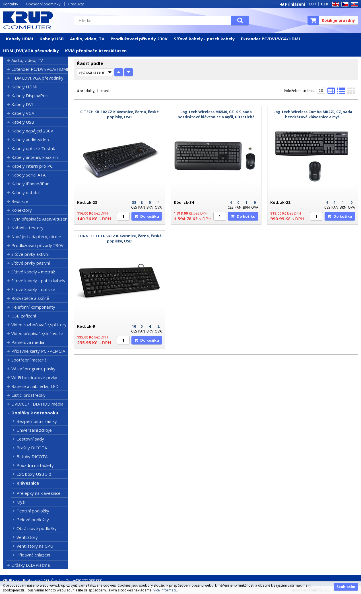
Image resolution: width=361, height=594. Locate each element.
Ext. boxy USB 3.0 (33, 474)
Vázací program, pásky (33, 368)
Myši (20, 502)
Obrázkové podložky (36, 528)
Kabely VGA (22, 113)
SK (353, 4)
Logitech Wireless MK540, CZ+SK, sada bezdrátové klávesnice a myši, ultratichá (216, 114)
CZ (344, 4)
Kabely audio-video (30, 139)
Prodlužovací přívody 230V (139, 38)
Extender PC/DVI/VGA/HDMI (270, 38)
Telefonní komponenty (33, 307)
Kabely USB (52, 38)
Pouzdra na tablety (35, 465)
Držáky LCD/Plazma (30, 565)
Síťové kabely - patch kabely (204, 38)
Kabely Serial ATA (28, 175)
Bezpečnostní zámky (36, 421)
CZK (324, 4)
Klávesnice (27, 483)
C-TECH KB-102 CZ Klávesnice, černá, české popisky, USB (119, 114)
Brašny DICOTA (31, 447)
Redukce (19, 201)
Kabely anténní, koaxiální (35, 157)
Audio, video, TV (87, 38)
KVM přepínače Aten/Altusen (96, 50)
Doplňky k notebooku (34, 413)
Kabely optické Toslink (33, 148)
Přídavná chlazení (33, 555)
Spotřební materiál (29, 360)
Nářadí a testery (27, 227)
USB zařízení (23, 316)
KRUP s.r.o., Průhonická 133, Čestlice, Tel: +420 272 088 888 (52, 580)
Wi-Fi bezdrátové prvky (34, 377)
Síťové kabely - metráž (33, 272)
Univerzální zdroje (34, 430)
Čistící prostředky (28, 395)
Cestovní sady (30, 439)
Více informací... (166, 590)
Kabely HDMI (19, 38)
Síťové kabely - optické (33, 289)
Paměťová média (27, 342)
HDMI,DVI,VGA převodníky (31, 50)
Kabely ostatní (25, 192)
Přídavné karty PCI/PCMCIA (38, 351)
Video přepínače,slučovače (37, 333)
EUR (312, 4)
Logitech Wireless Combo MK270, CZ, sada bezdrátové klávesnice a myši (312, 114)
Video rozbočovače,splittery (39, 324)
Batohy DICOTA (32, 456)
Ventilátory (27, 537)
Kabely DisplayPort (30, 95)
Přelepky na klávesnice (38, 493)
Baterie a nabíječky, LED (35, 386)
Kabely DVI (22, 104)
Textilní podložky (32, 511)
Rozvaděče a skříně (30, 298)
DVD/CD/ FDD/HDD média (37, 404)
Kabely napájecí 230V (32, 131)
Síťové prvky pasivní (30, 263)
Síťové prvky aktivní (30, 254)
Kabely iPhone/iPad (30, 183)
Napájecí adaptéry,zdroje (36, 236)
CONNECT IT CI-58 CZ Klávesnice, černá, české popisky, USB (119, 238)
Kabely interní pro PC (32, 166)
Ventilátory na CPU (34, 546)
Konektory (21, 210)
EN (334, 4)
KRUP (35, 20)
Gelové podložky (32, 519)
